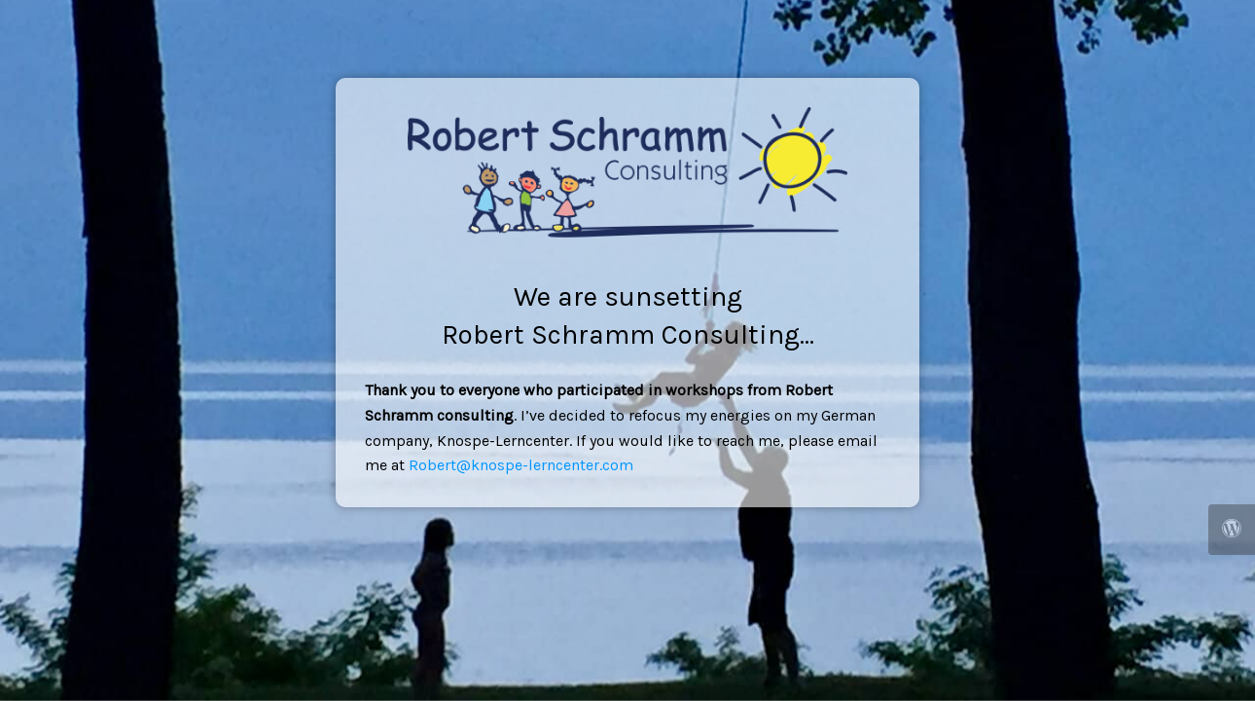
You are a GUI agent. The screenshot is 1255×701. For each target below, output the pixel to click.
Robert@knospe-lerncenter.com (521, 465)
